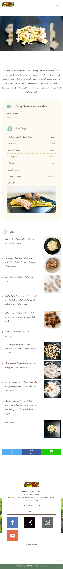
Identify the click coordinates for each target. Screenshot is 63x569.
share (11, 452)
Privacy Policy (31, 545)
